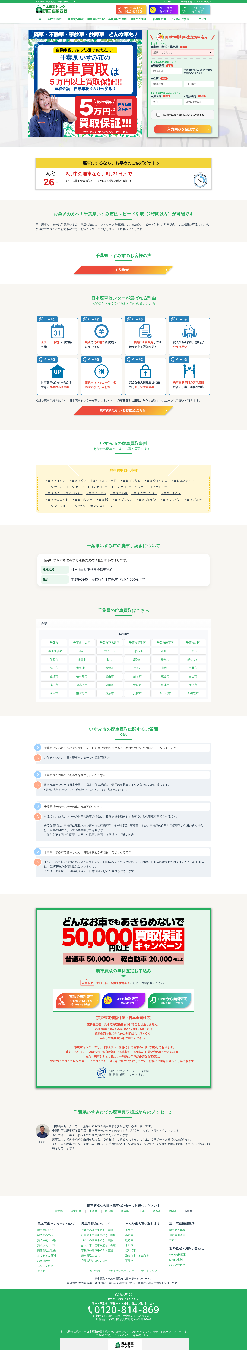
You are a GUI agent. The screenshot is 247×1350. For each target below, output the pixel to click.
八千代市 (165, 693)
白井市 (193, 667)
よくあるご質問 (180, 19)
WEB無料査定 (177, 1254)
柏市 (109, 659)
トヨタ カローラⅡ (158, 486)
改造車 (129, 1240)
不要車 (129, 1260)
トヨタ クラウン (96, 493)
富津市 (165, 684)
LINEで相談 (176, 1259)
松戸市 (54, 693)
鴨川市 (54, 667)
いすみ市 (137, 651)
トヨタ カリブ (75, 486)
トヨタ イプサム (130, 480)
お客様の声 (159, 19)
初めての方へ (45, 1235)
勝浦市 (137, 659)
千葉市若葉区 (165, 642)
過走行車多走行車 (137, 1255)
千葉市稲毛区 (137, 642)
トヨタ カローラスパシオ (127, 486)
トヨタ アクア (78, 480)
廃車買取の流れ (96, 19)
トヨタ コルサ (119, 493)
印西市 (54, 659)
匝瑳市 (54, 676)
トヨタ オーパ (54, 486)
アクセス (201, 19)
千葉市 (54, 642)
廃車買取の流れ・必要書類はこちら (122, 410)
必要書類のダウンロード (95, 1260)
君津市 (109, 667)
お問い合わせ (177, 1264)
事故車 (129, 1230)
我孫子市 (109, 651)
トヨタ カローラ (97, 486)
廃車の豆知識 (138, 19)
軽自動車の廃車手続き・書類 (98, 1235)
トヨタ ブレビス (146, 499)
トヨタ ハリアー (82, 499)
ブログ (173, 1240)
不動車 (129, 1235)
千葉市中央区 (81, 642)
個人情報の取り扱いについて (177, 114)
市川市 (165, 651)
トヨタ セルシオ (171, 493)
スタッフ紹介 (45, 1265)
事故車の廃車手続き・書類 (97, 1250)
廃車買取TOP (45, 1230)
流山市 (54, 684)
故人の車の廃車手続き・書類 (98, 1245)
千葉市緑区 (193, 642)
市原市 (193, 651)
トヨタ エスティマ (182, 480)
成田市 (109, 684)
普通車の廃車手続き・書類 (97, 1230)
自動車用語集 (177, 1235)
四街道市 (193, 693)
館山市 (109, 676)
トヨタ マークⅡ (55, 505)
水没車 (129, 1245)
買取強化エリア (46, 1245)
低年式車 (130, 1250)
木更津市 (81, 667)
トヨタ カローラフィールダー (63, 493)
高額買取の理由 (117, 19)
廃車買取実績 (76, 19)
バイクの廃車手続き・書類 (97, 1240)
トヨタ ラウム (78, 505)
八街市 (137, 693)
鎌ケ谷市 (193, 659)
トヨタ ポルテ (193, 499)
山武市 (165, 667)
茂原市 (109, 693)
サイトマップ (149, 1270)
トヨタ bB (102, 499)
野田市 (137, 684)
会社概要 (95, 1270)
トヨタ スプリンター (144, 493)
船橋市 (193, 684)
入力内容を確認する (183, 129)
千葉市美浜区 (54, 651)
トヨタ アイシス (55, 480)
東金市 (165, 676)
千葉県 (43, 623)
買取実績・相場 (46, 1240)
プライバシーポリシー (121, 1270)
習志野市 (81, 684)
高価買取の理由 (46, 1250)
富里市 (193, 676)
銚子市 (137, 676)
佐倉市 (137, 667)
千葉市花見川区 (109, 642)
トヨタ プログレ (170, 499)
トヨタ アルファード (103, 480)
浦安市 (82, 659)
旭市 (82, 651)
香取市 (165, 659)
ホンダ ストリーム (101, 505)
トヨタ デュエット (56, 499)
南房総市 (81, 693)
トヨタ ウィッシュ (155, 480)
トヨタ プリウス (122, 499)
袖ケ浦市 (81, 676)
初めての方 (54, 19)
